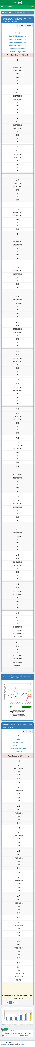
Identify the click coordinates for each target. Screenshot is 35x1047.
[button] (2, 7)
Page (29, 25)
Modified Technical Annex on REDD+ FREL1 (15, 1036)
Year (16, 33)
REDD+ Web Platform (9, 1031)
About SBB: (8, 7)
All (29, 732)
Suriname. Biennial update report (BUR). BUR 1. (16, 1033)
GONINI (23, 1044)
